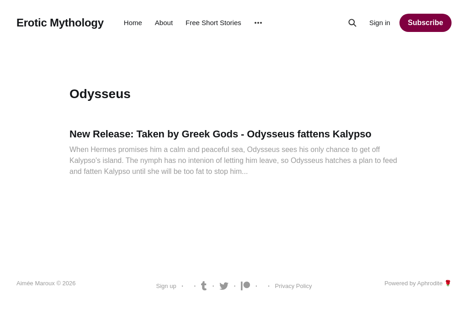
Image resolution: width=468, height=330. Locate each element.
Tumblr (204, 286)
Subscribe (425, 22)
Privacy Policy (293, 286)
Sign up (166, 286)
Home (133, 22)
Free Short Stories (213, 22)
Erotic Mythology (60, 22)
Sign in (379, 22)
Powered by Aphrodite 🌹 (418, 283)
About (164, 22)
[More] (258, 23)
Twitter (224, 286)
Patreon (245, 286)
